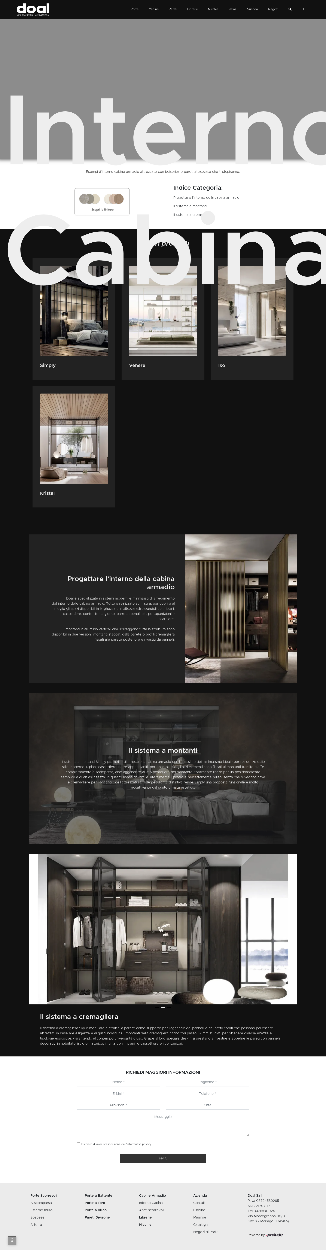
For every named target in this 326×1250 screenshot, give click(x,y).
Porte (134, 9)
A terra (36, 1224)
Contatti (199, 1203)
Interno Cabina (179, 318)
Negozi (273, 9)
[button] (157, 1007)
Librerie (192, 9)
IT (303, 9)
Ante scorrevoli (151, 1210)
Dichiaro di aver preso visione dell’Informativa (116, 1144)
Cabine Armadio (158, 318)
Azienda (252, 9)
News (232, 9)
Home (142, 318)
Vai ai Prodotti (163, 331)
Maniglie (199, 1217)
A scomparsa (41, 1203)
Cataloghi (200, 1224)
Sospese (37, 1217)
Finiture (199, 1210)
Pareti (173, 9)
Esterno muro (41, 1210)
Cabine (154, 9)
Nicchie (213, 9)
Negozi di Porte (206, 1232)
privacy (147, 1144)
